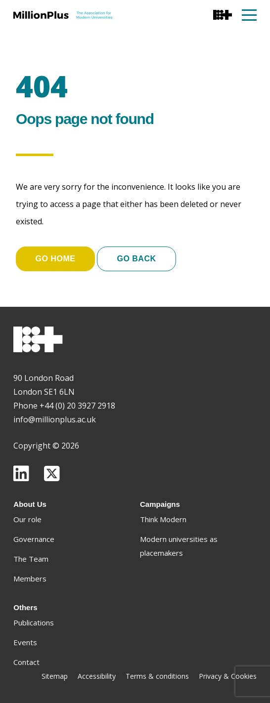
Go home (56, 258)
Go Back (136, 258)
